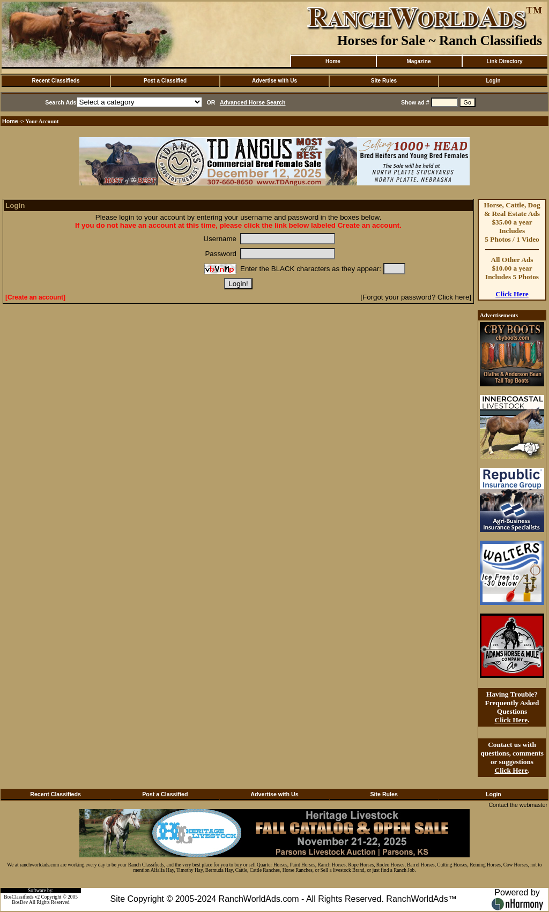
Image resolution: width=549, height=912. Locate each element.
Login (493, 81)
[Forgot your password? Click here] (415, 297)
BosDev (20, 902)
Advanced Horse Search (253, 102)
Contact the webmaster (517, 805)
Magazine (418, 61)
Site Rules (384, 81)
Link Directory (504, 61)
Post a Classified (165, 81)
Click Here (512, 294)
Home (332, 61)
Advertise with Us (274, 81)
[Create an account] (35, 297)
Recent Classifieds (56, 81)
